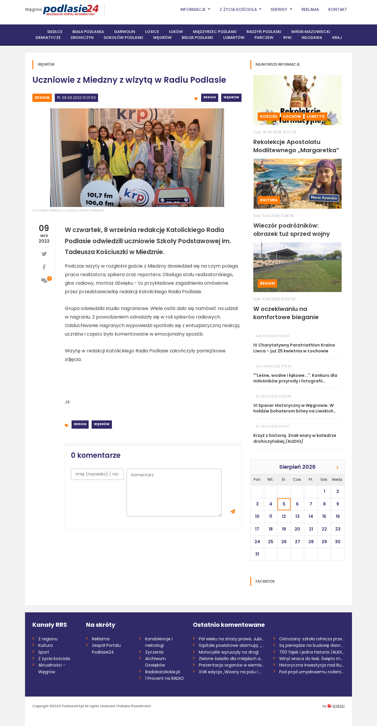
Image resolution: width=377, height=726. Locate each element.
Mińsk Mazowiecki (310, 32)
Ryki (287, 37)
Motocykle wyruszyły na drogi (229, 652)
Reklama (310, 9)
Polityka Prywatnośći (134, 706)
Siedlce (54, 32)
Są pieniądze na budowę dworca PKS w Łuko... (312, 645)
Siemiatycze (48, 37)
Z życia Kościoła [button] (239, 9)
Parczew (263, 37)
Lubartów (233, 37)
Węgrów (33, 9)
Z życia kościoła (54, 659)
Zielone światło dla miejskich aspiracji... (231, 659)
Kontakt (337, 9)
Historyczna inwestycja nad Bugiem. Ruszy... (312, 665)
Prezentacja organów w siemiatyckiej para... (231, 665)
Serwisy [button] (280, 9)
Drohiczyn (82, 37)
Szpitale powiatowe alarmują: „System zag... (231, 645)
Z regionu (47, 639)
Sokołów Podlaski (123, 37)
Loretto (316, 116)
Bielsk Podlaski (197, 37)
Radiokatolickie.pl (162, 672)
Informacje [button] (194, 9)
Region (42, 97)
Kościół (268, 116)
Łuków (176, 32)
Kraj (337, 37)
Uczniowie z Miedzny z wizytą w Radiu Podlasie (67, 210)
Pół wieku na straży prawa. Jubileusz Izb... (231, 639)
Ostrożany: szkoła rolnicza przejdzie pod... (312, 639)
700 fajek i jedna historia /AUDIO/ (312, 652)
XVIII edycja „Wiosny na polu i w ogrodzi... (231, 672)
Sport (43, 652)
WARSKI (338, 706)
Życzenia (154, 652)
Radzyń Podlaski (264, 32)
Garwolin (124, 32)
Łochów (292, 116)
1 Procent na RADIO (164, 678)
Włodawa (312, 37)
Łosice (152, 32)
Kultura (268, 200)
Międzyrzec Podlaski (215, 32)
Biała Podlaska (88, 32)
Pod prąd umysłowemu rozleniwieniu (312, 672)
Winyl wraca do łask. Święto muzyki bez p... (312, 659)
